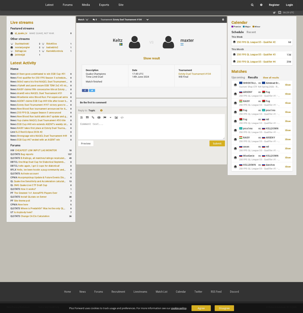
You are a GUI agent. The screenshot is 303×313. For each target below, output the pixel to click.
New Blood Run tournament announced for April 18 (44, 108)
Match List (161, 291)
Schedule (238, 32)
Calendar (239, 22)
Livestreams (140, 291)
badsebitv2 (52, 47)
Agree (201, 308)
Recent (251, 32)
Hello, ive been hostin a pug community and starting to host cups (52, 169)
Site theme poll (22, 200)
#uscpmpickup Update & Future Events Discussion (45, 177)
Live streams (21, 22)
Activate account (30, 173)
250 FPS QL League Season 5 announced (39, 112)
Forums (15, 145)
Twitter (198, 291)
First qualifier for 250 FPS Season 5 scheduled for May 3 (47, 77)
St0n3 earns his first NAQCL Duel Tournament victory (45, 81)
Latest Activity (23, 63)
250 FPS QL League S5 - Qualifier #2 (256, 42)
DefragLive (20, 51)
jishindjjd (20, 54)
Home (14, 69)
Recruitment (118, 291)
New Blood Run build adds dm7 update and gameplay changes (50, 116)
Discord (234, 291)
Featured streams (22, 28)
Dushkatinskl (22, 43)
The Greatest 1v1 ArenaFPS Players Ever (35, 193)
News (82, 291)
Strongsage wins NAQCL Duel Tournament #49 (42, 136)
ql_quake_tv (21, 33)
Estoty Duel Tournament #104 (195, 73)
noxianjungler (22, 47)
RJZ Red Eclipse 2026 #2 (29, 132)
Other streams (20, 39)
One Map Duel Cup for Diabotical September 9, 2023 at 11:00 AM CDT (56, 162)
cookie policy (178, 308)
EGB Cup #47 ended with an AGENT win (38, 139)
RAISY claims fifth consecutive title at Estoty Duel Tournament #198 (53, 89)
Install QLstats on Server (34, 197)
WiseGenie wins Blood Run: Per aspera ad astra (42, 97)
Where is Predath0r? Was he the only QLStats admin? (49, 208)
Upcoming (238, 77)
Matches (239, 71)
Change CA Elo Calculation (35, 216)
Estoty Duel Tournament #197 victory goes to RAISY (45, 105)
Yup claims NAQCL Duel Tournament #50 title (41, 120)
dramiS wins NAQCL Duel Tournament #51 (39, 93)
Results (253, 77)
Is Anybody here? (23, 212)
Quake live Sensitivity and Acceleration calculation (40, 181)
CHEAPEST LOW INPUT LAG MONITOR (36, 150)
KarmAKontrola (54, 51)
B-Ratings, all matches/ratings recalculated (44, 158)
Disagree (224, 308)
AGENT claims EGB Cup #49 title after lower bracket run (47, 101)
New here (23, 204)
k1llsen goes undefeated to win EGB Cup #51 (41, 74)
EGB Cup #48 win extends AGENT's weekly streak (43, 124)
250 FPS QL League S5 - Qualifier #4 (256, 61)
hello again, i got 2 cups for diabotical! (39, 166)
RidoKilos (51, 43)
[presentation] (107, 158)
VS (151, 42)
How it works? (28, 189)
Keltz (118, 40)
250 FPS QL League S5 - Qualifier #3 (256, 54)
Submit (217, 146)
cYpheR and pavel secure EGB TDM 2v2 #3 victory (44, 85)
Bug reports (27, 154)
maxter (187, 40)
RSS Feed (216, 291)
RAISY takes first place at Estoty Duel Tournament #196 (46, 128)
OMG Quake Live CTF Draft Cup (30, 185)
